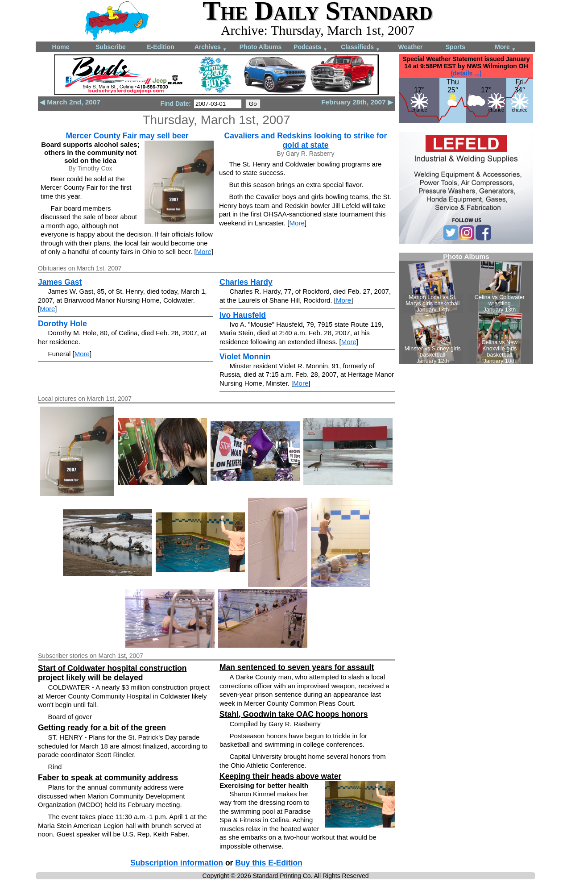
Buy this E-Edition (268, 862)
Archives (210, 47)
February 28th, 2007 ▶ (357, 102)
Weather (410, 46)
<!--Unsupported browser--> (466, 308)
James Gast (60, 282)
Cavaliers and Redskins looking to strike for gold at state (305, 140)
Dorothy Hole (62, 323)
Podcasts (310, 47)
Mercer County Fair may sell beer (127, 135)
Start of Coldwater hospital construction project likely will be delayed (112, 673)
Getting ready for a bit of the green (102, 727)
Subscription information (176, 862)
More (505, 47)
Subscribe (110, 46)
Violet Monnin (244, 356)
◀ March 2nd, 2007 (70, 102)
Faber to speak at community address (108, 777)
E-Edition (160, 46)
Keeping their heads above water (280, 776)
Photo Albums (260, 46)
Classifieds (360, 47)
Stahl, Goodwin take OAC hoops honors (293, 714)
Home (61, 46)
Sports (455, 46)
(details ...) (466, 73)
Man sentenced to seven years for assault (296, 667)
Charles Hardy (246, 282)
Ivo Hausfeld (242, 315)
